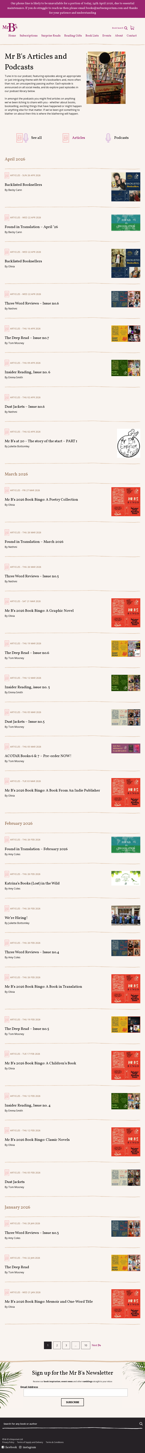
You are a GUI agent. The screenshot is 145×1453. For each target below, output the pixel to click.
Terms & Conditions (55, 1442)
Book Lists (92, 36)
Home (12, 36)
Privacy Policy (8, 1442)
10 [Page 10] (85, 1345)
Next (96, 1345)
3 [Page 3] (66, 1345)
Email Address (29, 1387)
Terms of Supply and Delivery (30, 1442)
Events (106, 36)
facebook (11, 1447)
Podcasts (121, 138)
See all (36, 138)
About (119, 36)
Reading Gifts (73, 36)
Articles (78, 138)
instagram (29, 1447)
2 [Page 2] (57, 1345)
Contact (132, 36)
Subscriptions (29, 36)
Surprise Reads (51, 36)
